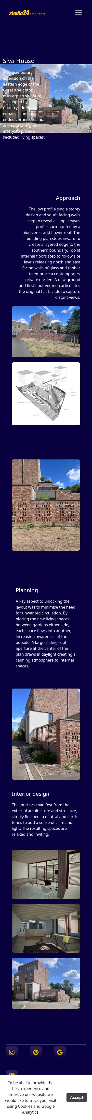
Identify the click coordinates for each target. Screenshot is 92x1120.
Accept (76, 1097)
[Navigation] (78, 12)
